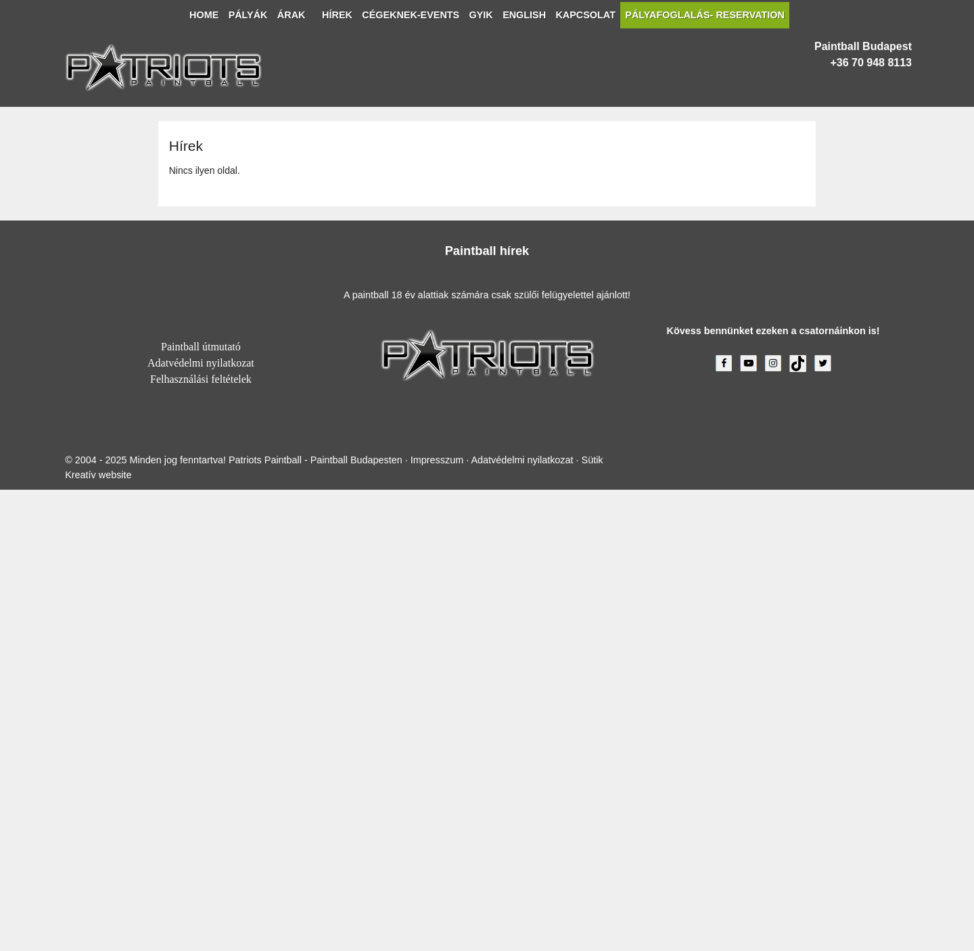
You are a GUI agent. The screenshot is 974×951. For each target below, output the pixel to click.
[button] (43, 123)
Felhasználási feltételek (487, 706)
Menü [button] (44, 76)
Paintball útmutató (487, 677)
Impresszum (378, 916)
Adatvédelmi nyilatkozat (487, 692)
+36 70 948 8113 (41, 564)
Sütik (528, 916)
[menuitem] (45, 99)
